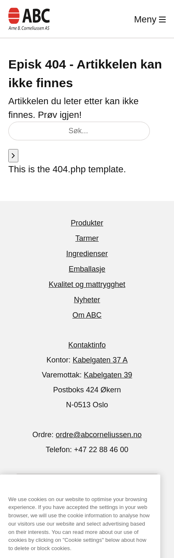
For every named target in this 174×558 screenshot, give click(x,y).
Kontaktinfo (87, 345)
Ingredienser (87, 254)
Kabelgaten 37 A (99, 360)
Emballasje (87, 269)
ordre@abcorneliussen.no (99, 435)
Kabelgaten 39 (108, 375)
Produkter (87, 223)
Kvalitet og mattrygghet (87, 284)
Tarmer (87, 238)
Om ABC (87, 315)
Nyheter (87, 300)
